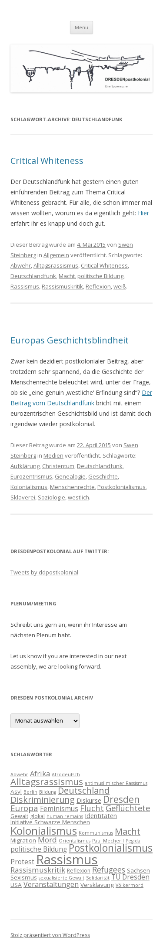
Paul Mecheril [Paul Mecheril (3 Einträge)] (108, 841)
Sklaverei (22, 497)
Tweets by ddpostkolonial (44, 572)
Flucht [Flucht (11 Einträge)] (92, 807)
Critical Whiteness (46, 160)
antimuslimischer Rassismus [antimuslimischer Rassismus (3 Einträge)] (116, 783)
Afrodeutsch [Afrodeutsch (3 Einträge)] (66, 774)
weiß (119, 286)
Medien (53, 455)
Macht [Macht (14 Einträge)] (127, 831)
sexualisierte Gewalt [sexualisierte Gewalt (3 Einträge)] (61, 878)
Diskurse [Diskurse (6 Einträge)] (89, 800)
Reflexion (98, 286)
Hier (143, 213)
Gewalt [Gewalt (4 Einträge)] (19, 816)
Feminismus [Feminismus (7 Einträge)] (59, 808)
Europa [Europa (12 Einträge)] (24, 808)
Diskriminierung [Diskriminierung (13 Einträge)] (42, 799)
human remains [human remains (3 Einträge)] (65, 816)
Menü (81, 27)
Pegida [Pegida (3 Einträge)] (133, 841)
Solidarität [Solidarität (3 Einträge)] (98, 878)
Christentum (58, 466)
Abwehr (20, 265)
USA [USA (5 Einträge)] (16, 885)
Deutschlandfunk (33, 276)
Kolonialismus (28, 487)
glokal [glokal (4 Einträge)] (37, 816)
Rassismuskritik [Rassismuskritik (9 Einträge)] (37, 870)
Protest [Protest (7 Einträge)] (22, 861)
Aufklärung (25, 466)
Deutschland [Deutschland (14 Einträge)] (84, 790)
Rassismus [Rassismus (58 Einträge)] (67, 859)
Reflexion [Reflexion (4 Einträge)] (78, 870)
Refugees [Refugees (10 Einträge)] (108, 869)
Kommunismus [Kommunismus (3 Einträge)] (96, 833)
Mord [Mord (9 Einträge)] (47, 840)
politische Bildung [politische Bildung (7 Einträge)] (38, 849)
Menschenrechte (72, 487)
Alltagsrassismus (55, 265)
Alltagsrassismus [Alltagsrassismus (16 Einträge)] (46, 781)
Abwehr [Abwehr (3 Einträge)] (19, 774)
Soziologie (51, 497)
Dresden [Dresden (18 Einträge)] (121, 799)
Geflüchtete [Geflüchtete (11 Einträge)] (128, 807)
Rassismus (24, 286)
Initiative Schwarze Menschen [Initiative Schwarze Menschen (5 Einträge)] (50, 822)
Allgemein (56, 255)
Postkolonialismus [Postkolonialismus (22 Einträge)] (111, 848)
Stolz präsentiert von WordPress (50, 935)
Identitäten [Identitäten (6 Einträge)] (101, 815)
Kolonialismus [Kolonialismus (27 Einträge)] (43, 830)
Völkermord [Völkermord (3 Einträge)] (129, 885)
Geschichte (103, 476)
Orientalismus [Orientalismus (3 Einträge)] (74, 841)
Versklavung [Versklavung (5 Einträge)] (97, 885)
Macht (67, 276)
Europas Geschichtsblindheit (69, 340)
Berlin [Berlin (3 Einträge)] (30, 792)
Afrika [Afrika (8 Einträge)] (40, 773)
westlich (78, 497)
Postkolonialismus (121, 487)
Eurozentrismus (31, 476)
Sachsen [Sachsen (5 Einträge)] (138, 870)
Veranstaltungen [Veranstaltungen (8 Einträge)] (51, 884)
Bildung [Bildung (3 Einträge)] (47, 792)
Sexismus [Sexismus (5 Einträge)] (23, 877)
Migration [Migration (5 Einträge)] (23, 840)
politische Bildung (100, 276)
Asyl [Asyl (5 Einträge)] (16, 791)
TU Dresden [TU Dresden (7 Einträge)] (130, 877)
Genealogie (70, 476)
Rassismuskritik (62, 286)
